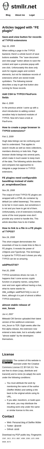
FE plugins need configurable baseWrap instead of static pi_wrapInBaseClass (19, 181)
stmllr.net (23, 6)
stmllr (16, 429)
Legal (32, 15)
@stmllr (17, 426)
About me (20, 15)
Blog (8, 15)
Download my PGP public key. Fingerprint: (22, 438)
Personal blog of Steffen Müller (26, 422)
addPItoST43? (10, 264)
